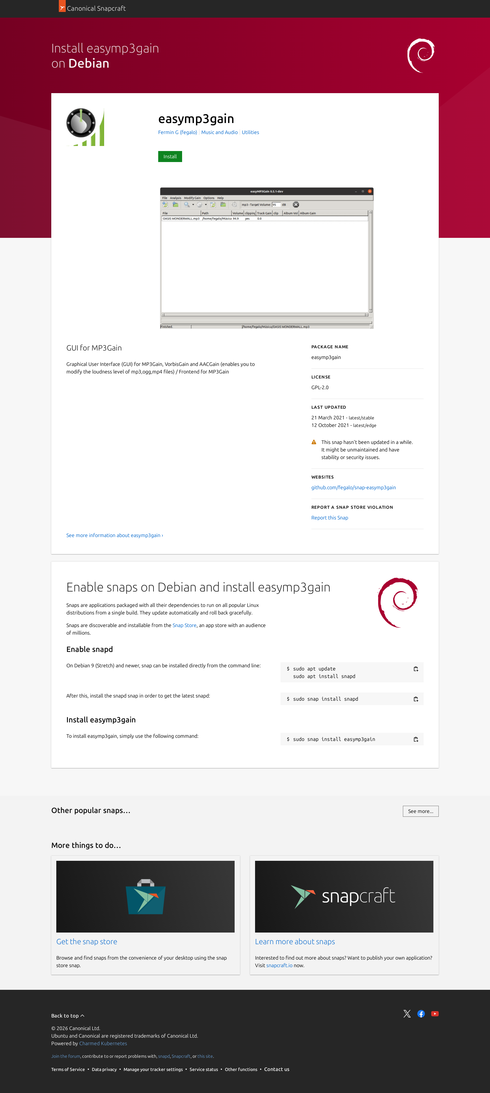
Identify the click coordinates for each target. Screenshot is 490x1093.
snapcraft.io (279, 965)
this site (205, 1056)
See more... (420, 811)
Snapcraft (181, 1056)
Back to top (68, 1015)
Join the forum (65, 1056)
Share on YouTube (435, 1013)
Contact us (276, 1069)
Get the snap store (86, 941)
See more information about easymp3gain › (114, 535)
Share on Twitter (407, 1013)
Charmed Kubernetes (103, 1043)
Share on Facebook (421, 1013)
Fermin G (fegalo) (178, 132)
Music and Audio (219, 132)
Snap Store (185, 625)
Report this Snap (329, 517)
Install (170, 156)
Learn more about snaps (295, 941)
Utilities (250, 132)
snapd (164, 1056)
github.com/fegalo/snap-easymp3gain (353, 487)
